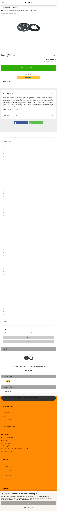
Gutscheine (7, 423)
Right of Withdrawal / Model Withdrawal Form (15, 448)
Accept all (28, 503)
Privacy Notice (35, 499)
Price (5, 329)
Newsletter (7, 412)
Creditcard (8, 475)
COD (7, 466)
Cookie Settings (7, 451)
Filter (29, 337)
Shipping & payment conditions (12, 446)
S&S (5, 321)
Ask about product (8, 81)
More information (28, 507)
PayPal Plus (9, 471)
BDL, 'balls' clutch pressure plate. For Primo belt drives (28, 367)
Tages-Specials (8, 419)
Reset (28, 341)
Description (8, 94)
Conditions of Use (8, 437)
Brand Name (7, 141)
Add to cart (26, 67)
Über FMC (6, 416)
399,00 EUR (28, 370)
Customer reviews (10, 115)
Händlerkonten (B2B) (9, 426)
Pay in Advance (10, 480)
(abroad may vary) (19, 55)
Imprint (5, 440)
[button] (21, 122)
